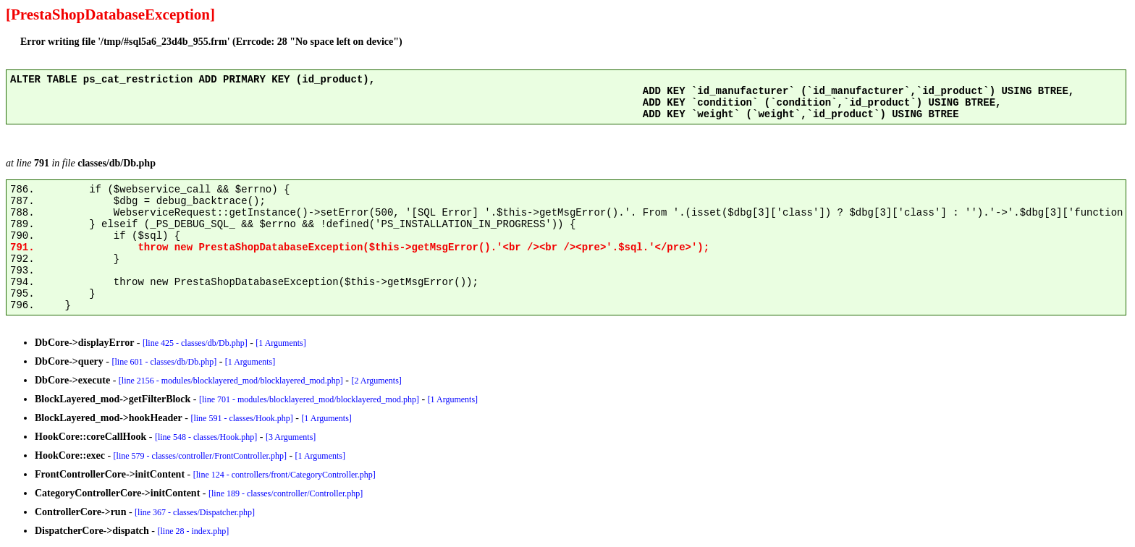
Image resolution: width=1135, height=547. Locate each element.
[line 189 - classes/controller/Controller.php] (285, 493)
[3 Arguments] (291, 437)
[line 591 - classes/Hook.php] (241, 418)
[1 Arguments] (280, 343)
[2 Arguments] (376, 381)
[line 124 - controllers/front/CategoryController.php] (284, 475)
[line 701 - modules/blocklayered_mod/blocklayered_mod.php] (309, 399)
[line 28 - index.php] (193, 531)
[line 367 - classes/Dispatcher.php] (195, 512)
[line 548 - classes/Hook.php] (206, 437)
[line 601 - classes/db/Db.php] (164, 362)
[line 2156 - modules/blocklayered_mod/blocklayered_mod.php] (231, 381)
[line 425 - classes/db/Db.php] (195, 343)
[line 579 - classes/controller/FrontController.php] (200, 456)
